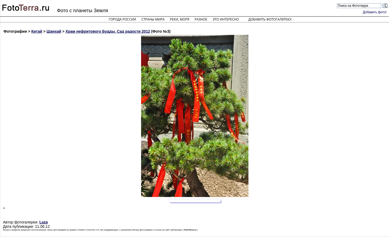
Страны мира (153, 19)
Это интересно (226, 19)
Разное (201, 19)
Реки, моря (179, 19)
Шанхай (53, 31)
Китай (36, 31)
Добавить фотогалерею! (270, 19)
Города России (122, 19)
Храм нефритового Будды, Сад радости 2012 (108, 31)
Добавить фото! (375, 12)
